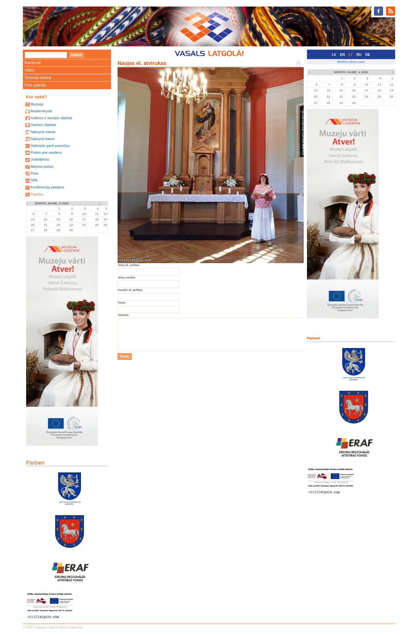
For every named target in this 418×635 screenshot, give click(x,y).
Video (29, 70)
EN (342, 54)
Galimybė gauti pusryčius (50, 146)
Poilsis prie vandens (46, 152)
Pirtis (35, 173)
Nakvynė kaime (43, 139)
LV (334, 54)
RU (359, 54)
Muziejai (37, 104)
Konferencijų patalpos (47, 187)
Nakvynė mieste (43, 132)
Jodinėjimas (40, 159)
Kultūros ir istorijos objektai (51, 118)
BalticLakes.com (351, 62)
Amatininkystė (41, 111)
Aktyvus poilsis (41, 166)
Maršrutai (32, 62)
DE (367, 54)
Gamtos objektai (43, 125)
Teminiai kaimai (37, 77)
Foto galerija (35, 85)
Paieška (37, 194)
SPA (34, 180)
